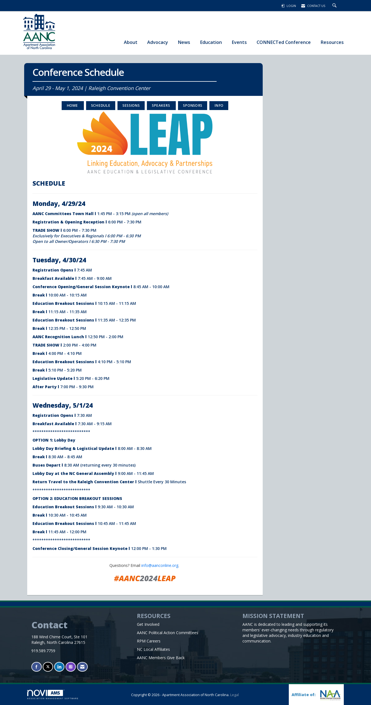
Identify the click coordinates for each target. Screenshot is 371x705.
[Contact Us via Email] (82, 667)
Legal (234, 694)
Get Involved (148, 624)
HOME (73, 105)
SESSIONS (131, 105)
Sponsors (192, 105)
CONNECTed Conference (284, 42)
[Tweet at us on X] (48, 667)
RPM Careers (149, 641)
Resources (332, 42)
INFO (218, 105)
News (184, 42)
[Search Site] (335, 5)
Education (211, 42)
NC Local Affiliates (153, 649)
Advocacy (157, 42)
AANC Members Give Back (161, 657)
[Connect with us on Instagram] (71, 667)
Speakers (161, 105)
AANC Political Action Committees (167, 632)
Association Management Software (53, 694)
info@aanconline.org (159, 565)
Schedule (100, 105)
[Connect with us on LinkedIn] (59, 667)
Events (239, 42)
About (130, 42)
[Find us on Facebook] (36, 667)
